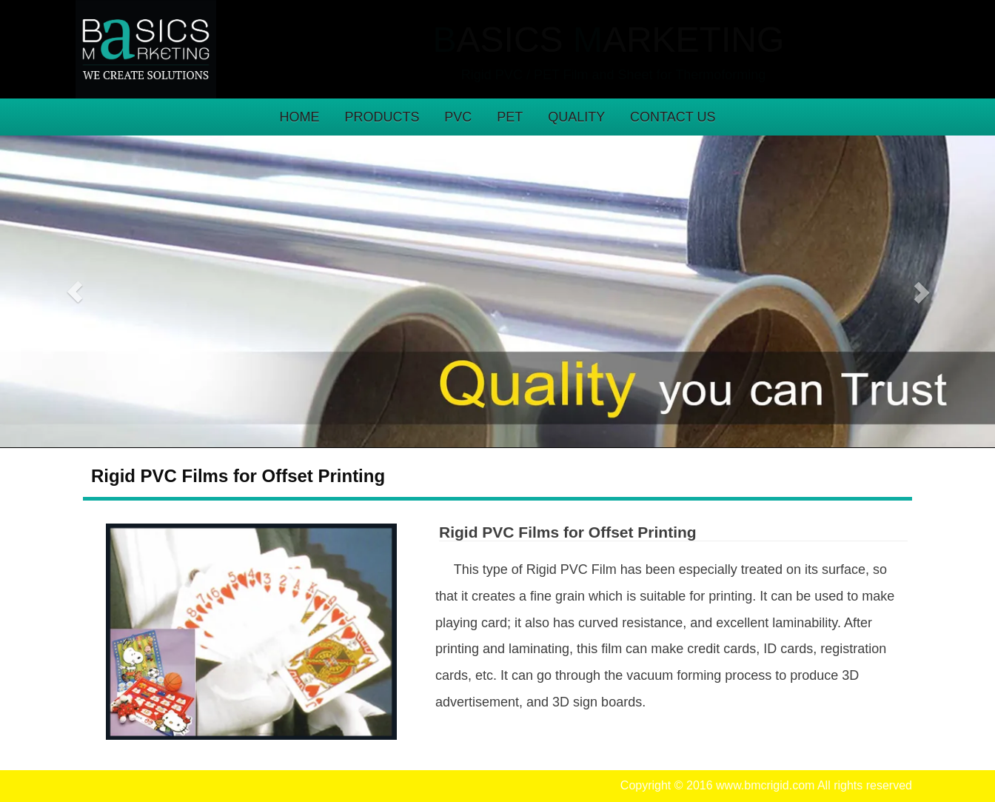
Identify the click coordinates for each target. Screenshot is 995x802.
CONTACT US (672, 117)
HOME (300, 117)
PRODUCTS (381, 117)
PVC (458, 117)
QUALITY (576, 117)
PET (510, 117)
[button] (75, 291)
